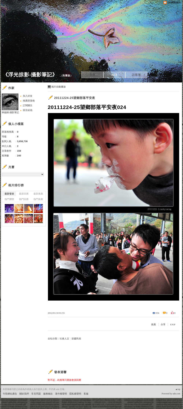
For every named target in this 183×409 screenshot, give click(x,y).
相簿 (114, 74)
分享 (163, 324)
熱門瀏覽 (9, 199)
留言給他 (27, 110)
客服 (86, 393)
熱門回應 (24, 199)
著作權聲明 (61, 393)
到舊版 (66, 75)
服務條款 (48, 393)
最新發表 (9, 193)
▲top (177, 389)
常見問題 (36, 393)
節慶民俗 (76, 338)
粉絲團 (6, 406)
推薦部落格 (29, 100)
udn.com (176, 393)
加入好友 (27, 96)
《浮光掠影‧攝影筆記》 (30, 74)
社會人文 (64, 338)
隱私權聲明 (75, 393)
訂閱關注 (27, 105)
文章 (92, 74)
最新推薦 (38, 193)
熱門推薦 (38, 199)
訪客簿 (136, 74)
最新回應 (24, 193)
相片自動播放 (58, 86)
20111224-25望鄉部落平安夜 (74, 97)
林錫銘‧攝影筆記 (10, 112)
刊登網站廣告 (10, 393)
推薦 (153, 324)
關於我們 (24, 393)
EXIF (172, 324)
